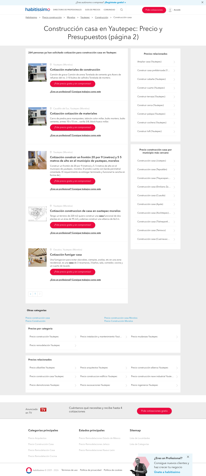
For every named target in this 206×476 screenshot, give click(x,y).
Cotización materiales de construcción (75, 69)
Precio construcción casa (38, 318)
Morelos (71, 17)
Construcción (101, 17)
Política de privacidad (90, 470)
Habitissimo (31, 17)
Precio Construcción (35, 321)
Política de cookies (113, 470)
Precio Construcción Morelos (118, 321)
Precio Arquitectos (37, 438)
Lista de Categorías (139, 444)
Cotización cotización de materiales (73, 113)
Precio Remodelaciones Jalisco (94, 444)
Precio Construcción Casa (41, 444)
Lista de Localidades (140, 438)
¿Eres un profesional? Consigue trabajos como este (75, 92)
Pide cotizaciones (154, 10)
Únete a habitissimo (167, 472)
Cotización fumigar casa (66, 254)
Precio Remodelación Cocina (42, 456)
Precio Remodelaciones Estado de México (99, 438)
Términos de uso (69, 470)
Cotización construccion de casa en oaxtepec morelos (85, 211)
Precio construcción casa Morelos (120, 318)
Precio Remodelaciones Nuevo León (97, 450)
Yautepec (85, 17)
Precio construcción (52, 17)
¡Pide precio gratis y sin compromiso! (72, 84)
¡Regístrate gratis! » (115, 2)
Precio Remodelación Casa (41, 450)
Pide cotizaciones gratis (154, 411)
